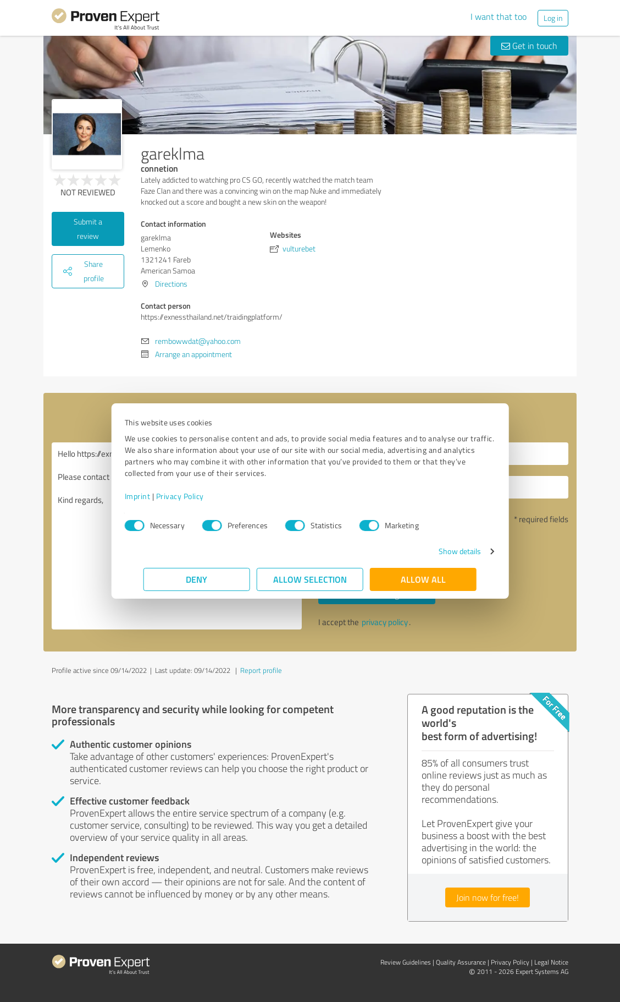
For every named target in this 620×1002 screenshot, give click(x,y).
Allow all (423, 579)
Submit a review (88, 228)
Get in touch (529, 46)
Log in (553, 18)
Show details (441, 551)
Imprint (156, 496)
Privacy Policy (199, 496)
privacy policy (385, 622)
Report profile (261, 670)
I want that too (498, 16)
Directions (171, 283)
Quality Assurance (461, 962)
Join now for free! (487, 897)
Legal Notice (551, 962)
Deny (197, 579)
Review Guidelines (405, 962)
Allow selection (310, 579)
